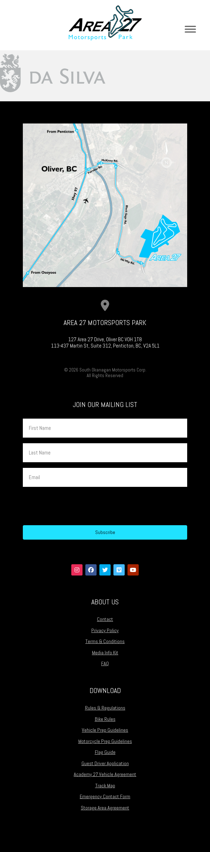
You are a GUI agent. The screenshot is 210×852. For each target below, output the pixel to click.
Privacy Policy (105, 630)
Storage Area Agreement (105, 808)
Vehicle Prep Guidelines (105, 730)
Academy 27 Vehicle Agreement (105, 774)
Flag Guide (105, 752)
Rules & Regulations (105, 708)
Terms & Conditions (105, 641)
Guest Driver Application (105, 763)
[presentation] (76, 506)
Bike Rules (105, 719)
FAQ (105, 663)
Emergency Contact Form (105, 796)
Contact (105, 619)
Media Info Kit (105, 652)
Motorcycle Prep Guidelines (105, 741)
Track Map (105, 785)
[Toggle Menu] (190, 29)
